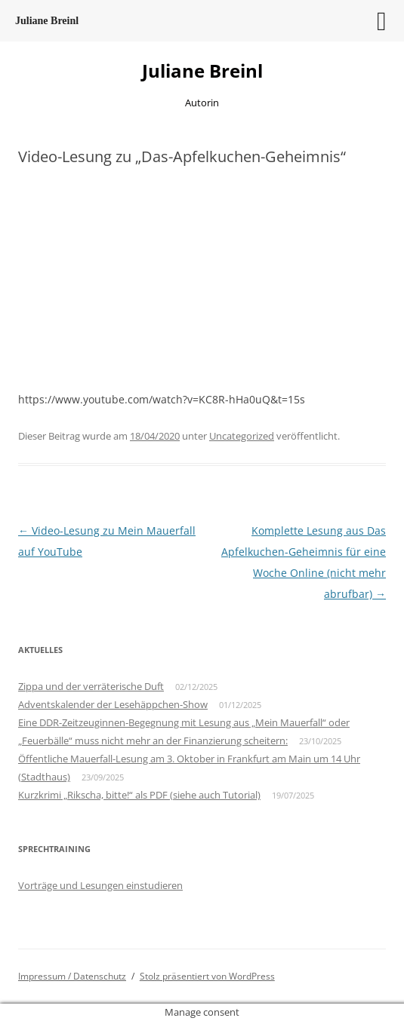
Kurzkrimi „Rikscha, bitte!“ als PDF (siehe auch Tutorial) (139, 795)
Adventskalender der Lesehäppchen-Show (113, 704)
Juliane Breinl (202, 71)
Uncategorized (241, 436)
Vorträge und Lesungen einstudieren (100, 885)
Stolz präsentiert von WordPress (207, 976)
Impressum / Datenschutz (72, 976)
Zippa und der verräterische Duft (91, 686)
